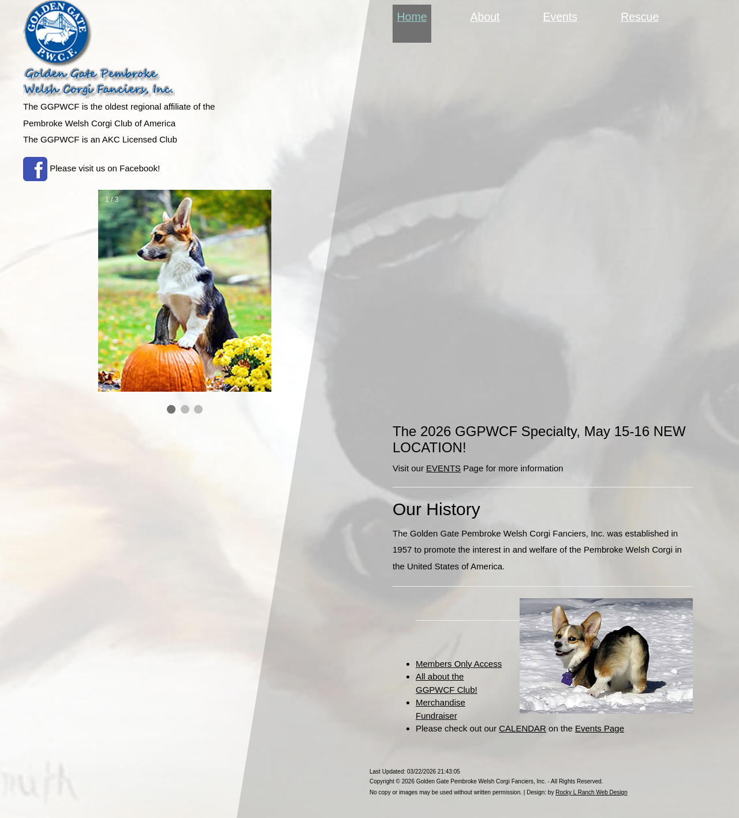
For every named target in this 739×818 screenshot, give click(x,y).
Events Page (599, 728)
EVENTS (443, 468)
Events (560, 16)
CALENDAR (522, 728)
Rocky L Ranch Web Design (591, 792)
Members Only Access (459, 664)
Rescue (640, 16)
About (485, 16)
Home (414, 15)
